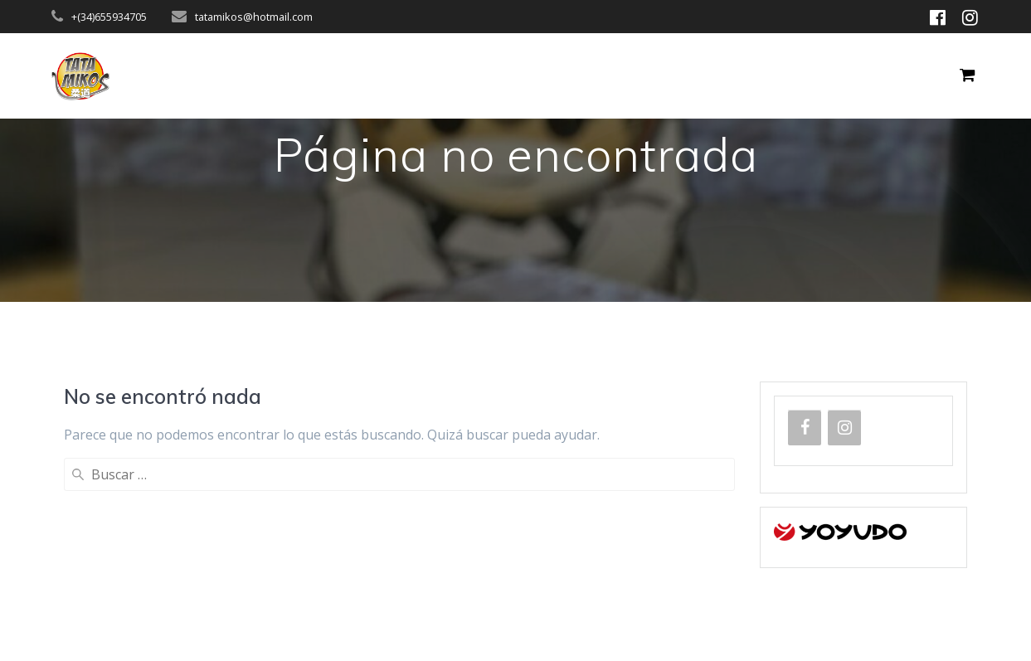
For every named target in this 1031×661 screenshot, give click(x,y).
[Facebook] (804, 428)
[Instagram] (844, 428)
